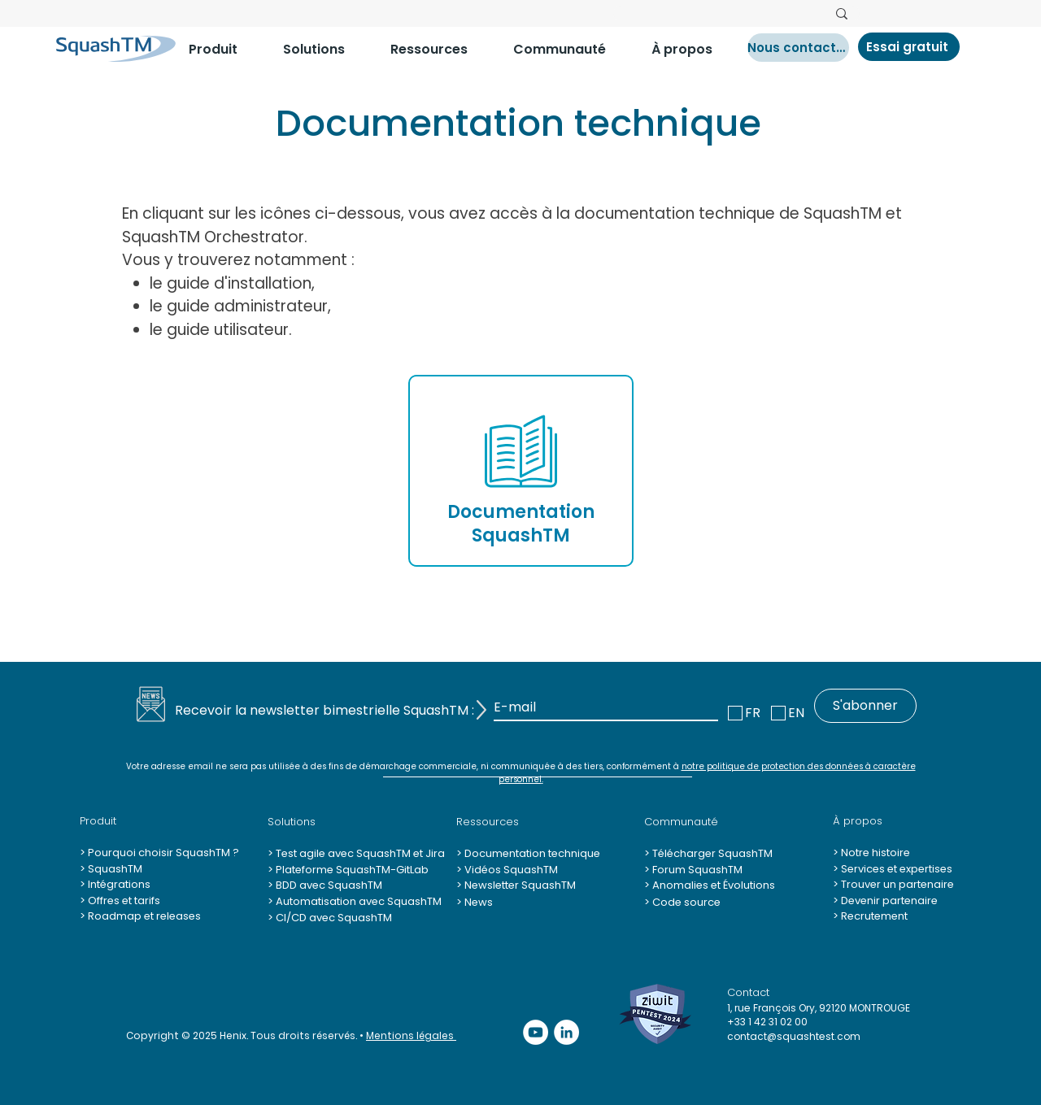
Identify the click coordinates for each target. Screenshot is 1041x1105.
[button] (223, 49)
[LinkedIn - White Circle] (566, 1032)
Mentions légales (411, 1035)
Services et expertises (896, 869)
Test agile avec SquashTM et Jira (359, 853)
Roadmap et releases (144, 916)
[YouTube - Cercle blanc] (535, 1032)
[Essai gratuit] (909, 47)
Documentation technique (531, 853)
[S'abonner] (865, 706)
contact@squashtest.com (793, 1036)
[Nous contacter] (798, 47)
